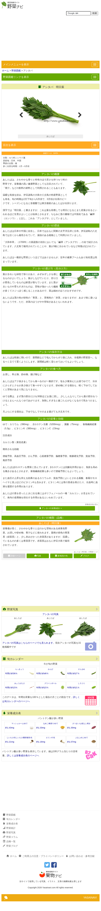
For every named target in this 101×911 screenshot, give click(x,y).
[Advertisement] (50, 39)
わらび (50, 679)
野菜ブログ (10, 855)
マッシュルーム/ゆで (19, 733)
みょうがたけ (19, 693)
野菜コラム (10, 846)
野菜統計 (9, 837)
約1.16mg (40, 751)
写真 (38, 565)
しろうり (81, 693)
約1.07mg (71, 751)
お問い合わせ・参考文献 (80, 866)
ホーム (5, 70)
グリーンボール (50, 693)
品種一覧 (9, 851)
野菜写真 (10, 618)
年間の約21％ (73, 697)
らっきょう (19, 679)
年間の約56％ (11, 683)
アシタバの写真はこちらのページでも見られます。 (28, 652)
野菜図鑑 (16, 70)
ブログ (85, 565)
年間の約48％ (42, 683)
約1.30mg (71, 737)
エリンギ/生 (50, 747)
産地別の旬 (61, 565)
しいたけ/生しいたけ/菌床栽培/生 (19, 747)
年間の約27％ (73, 683)
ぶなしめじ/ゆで (81, 747)
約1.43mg (9, 737)
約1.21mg (9, 751)
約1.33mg (40, 737)
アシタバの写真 (50, 624)
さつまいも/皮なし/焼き (81, 733)
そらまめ (81, 679)
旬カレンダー (13, 668)
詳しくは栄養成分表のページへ (23, 765)
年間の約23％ (11, 697)
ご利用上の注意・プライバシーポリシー (41, 866)
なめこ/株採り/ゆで (50, 733)
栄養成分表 (12, 722)
